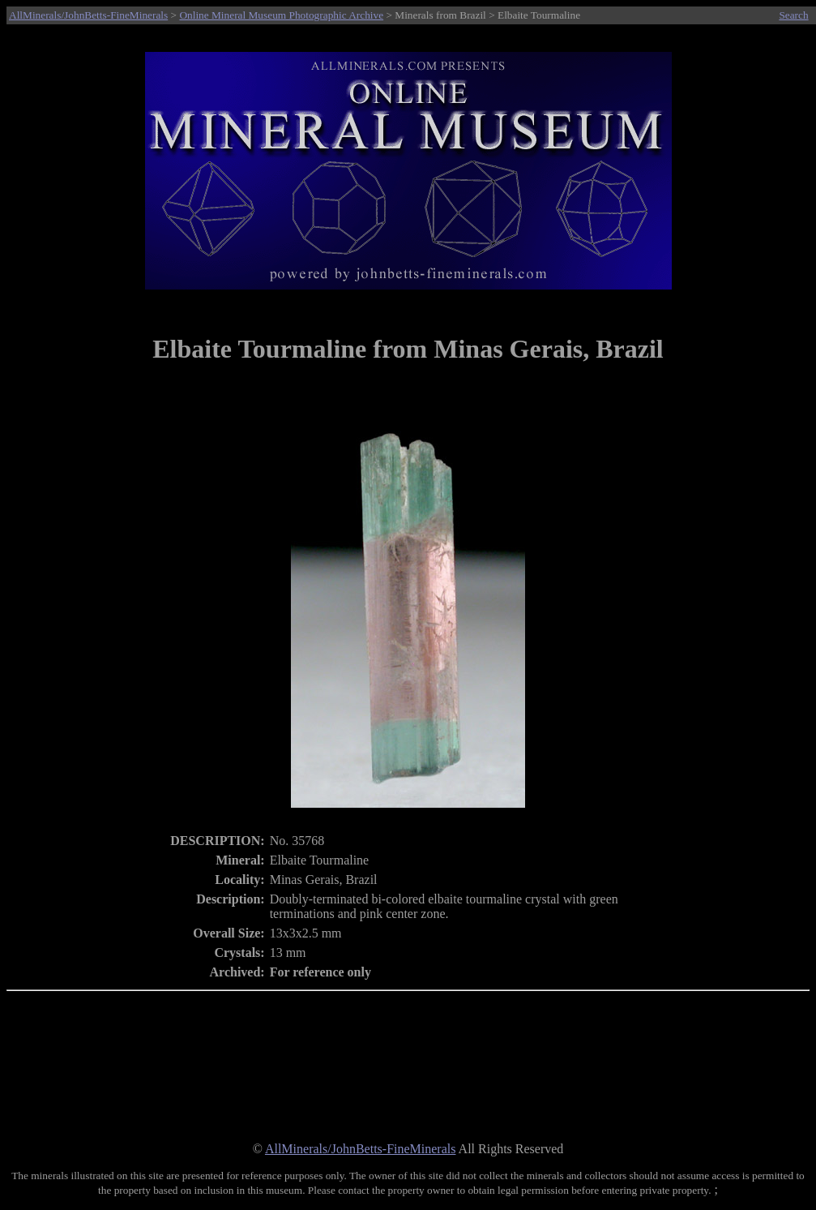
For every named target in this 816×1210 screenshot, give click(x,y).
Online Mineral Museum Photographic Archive (281, 15)
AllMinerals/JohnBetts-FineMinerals (88, 15)
